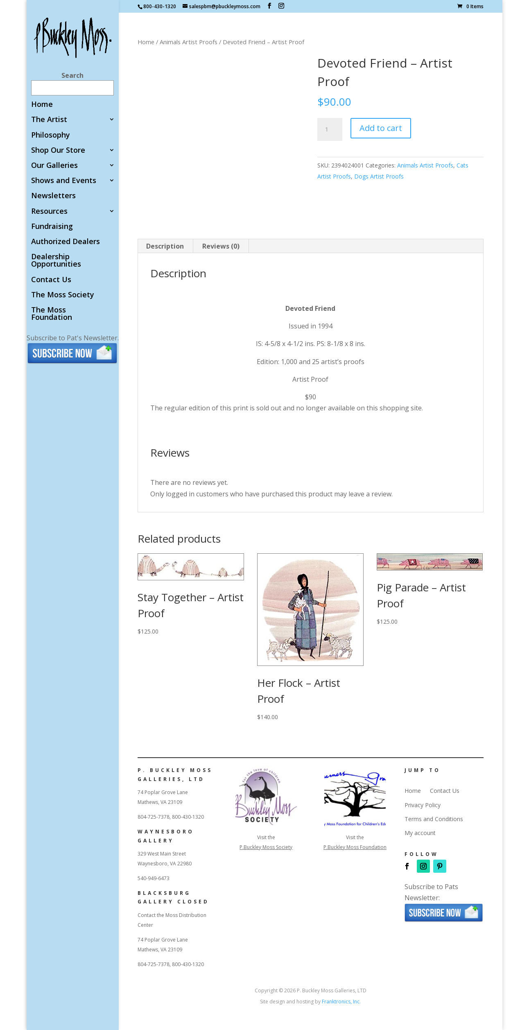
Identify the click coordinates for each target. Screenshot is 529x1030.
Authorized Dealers (65, 242)
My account (420, 833)
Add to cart (380, 128)
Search (72, 75)
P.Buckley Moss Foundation (355, 847)
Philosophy (50, 135)
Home (42, 104)
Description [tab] (165, 246)
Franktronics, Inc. (341, 1001)
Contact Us (51, 280)
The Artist (49, 119)
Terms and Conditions (434, 819)
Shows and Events (63, 181)
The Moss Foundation (51, 314)
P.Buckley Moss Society (266, 847)
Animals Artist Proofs (188, 42)
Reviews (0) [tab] (221, 246)
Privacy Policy (423, 805)
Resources (49, 211)
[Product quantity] (329, 129)
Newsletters (53, 196)
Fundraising (52, 226)
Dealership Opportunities (56, 261)
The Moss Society (62, 295)
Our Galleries (54, 165)
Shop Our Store (58, 150)
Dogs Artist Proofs (379, 176)
